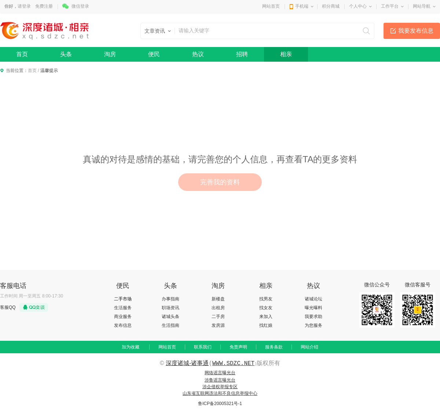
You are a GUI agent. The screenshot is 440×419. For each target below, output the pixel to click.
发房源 (218, 325)
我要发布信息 (415, 31)
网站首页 (271, 6)
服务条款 (274, 347)
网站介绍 (309, 347)
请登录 (24, 6)
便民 (154, 54)
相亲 (286, 54)
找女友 (265, 307)
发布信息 (123, 325)
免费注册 (44, 6)
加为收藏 (130, 347)
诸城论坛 (313, 298)
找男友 (265, 298)
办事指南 (170, 298)
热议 (198, 54)
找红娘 (265, 325)
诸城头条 (170, 316)
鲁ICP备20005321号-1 (220, 403)
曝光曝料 (313, 307)
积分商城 (331, 6)
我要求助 (313, 316)
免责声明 (238, 347)
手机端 (301, 6)
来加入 (265, 316)
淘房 (110, 54)
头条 (66, 54)
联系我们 (203, 347)
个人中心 (358, 6)
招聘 (242, 54)
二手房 (218, 316)
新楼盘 (218, 298)
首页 (22, 54)
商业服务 (123, 316)
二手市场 (123, 298)
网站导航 (421, 6)
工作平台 (390, 6)
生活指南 (170, 325)
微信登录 (80, 6)
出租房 (218, 307)
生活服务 (123, 307)
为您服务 (313, 325)
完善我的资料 (220, 182)
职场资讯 (170, 307)
